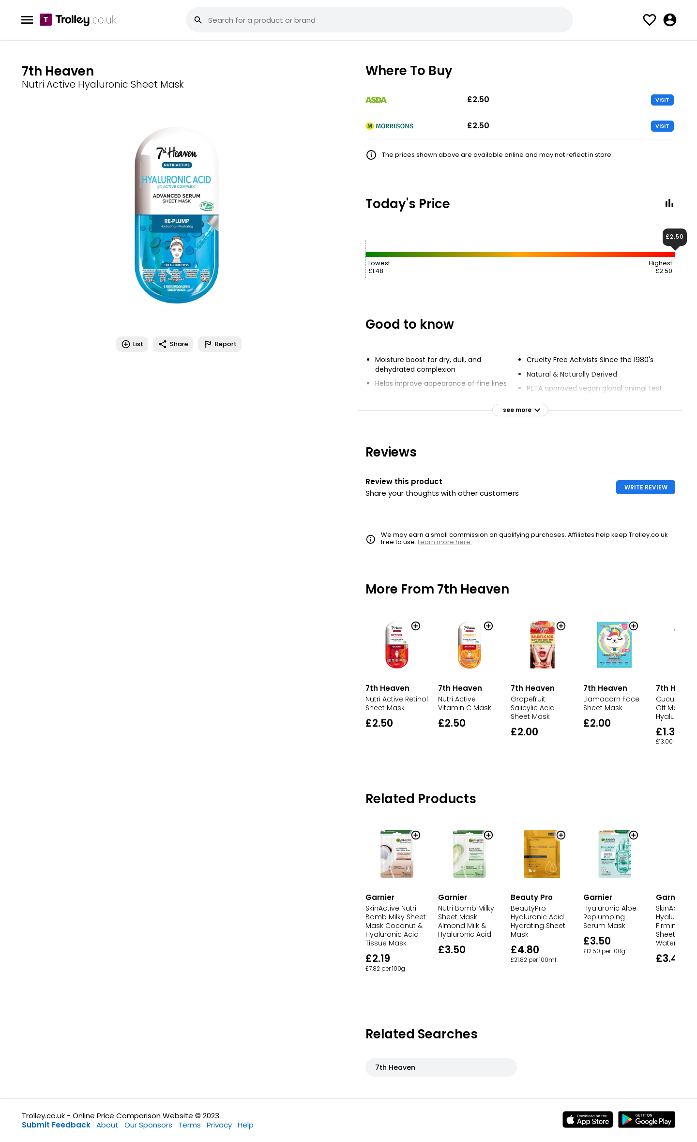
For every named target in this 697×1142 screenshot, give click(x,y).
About (107, 1125)
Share (173, 344)
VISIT (662, 100)
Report (220, 344)
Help (246, 1125)
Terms (189, 1125)
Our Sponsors (148, 1125)
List (132, 344)
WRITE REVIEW (645, 487)
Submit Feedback (56, 1125)
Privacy (219, 1125)
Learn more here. (445, 542)
